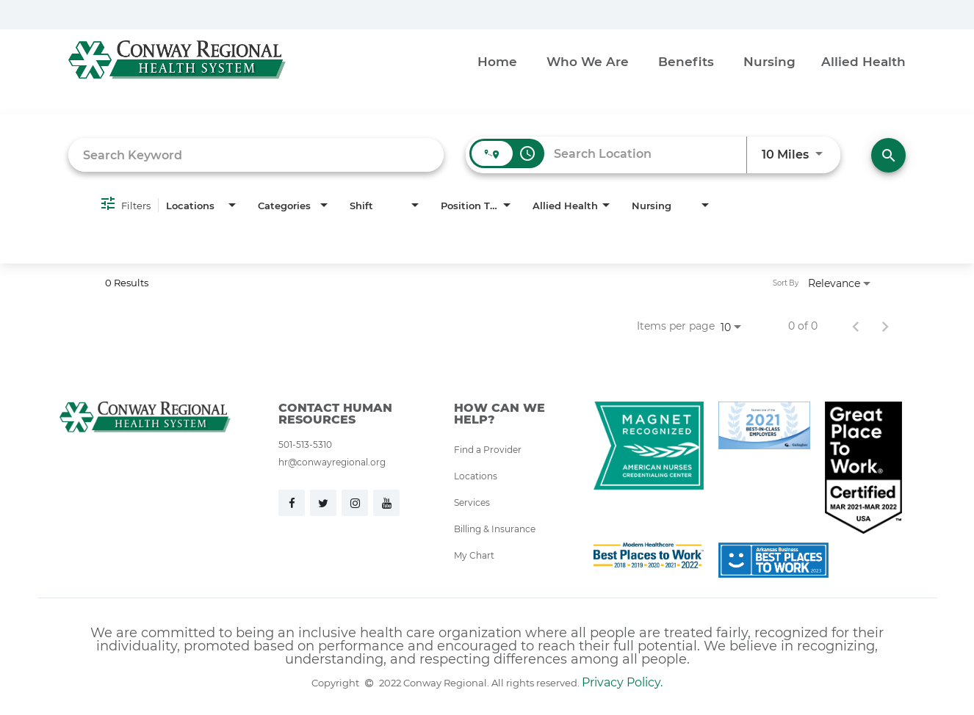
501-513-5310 (305, 444)
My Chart (474, 555)
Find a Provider (488, 449)
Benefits (686, 61)
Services (472, 502)
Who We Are (587, 61)
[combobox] (256, 154)
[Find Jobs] (888, 155)
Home (497, 61)
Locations (475, 476)
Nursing (769, 61)
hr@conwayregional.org (332, 461)
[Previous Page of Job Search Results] (855, 326)
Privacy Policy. (622, 681)
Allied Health (863, 61)
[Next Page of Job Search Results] (885, 326)
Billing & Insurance (494, 528)
